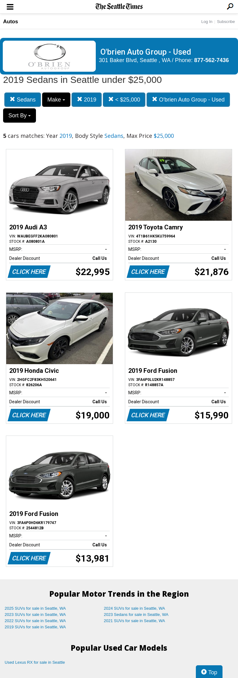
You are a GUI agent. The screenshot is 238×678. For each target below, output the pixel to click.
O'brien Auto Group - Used (188, 99)
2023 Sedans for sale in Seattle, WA (136, 614)
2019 (86, 99)
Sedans (23, 99)
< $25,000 (124, 99)
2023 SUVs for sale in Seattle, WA (35, 614)
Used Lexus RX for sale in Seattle (35, 662)
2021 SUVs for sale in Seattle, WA (134, 620)
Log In (206, 21)
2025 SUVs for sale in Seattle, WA (35, 608)
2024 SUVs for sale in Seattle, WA (134, 608)
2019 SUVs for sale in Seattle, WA (35, 627)
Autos (10, 22)
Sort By (19, 115)
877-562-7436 (211, 60)
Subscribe (226, 21)
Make (56, 100)
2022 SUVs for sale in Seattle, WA (35, 620)
